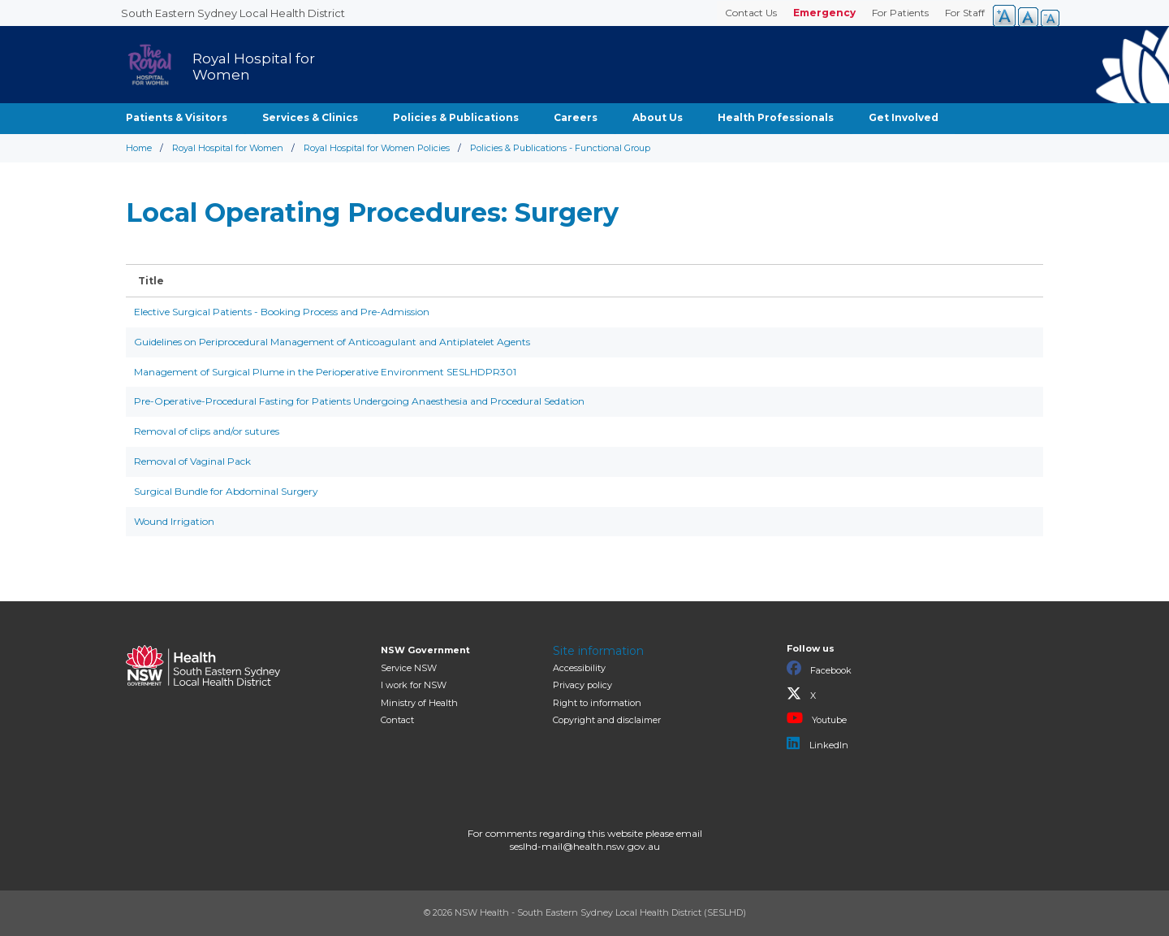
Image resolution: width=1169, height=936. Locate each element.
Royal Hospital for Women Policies (377, 148)
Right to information (597, 702)
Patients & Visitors (176, 117)
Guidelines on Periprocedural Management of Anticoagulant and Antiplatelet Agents (332, 342)
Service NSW (409, 668)
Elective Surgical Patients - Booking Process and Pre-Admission (281, 312)
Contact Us (751, 12)
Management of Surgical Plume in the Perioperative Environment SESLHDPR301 (325, 372)
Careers (575, 117)
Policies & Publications (456, 117)
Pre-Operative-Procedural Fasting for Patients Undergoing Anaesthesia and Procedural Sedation (359, 401)
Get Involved (903, 117)
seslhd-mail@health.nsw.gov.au (585, 846)
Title (151, 281)
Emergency (824, 12)
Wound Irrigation (174, 521)
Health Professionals (776, 117)
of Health (419, 702)
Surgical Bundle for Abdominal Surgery (226, 491)
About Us (657, 117)
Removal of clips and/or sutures (206, 431)
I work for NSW (413, 685)
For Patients (900, 12)
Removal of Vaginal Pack (192, 461)
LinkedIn (817, 743)
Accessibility (579, 668)
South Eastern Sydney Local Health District (233, 13)
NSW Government (425, 650)
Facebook (819, 668)
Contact (397, 720)
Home (139, 148)
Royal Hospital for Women (227, 148)
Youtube (817, 718)
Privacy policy (582, 685)
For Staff (965, 12)
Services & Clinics (310, 117)
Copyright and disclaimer (607, 720)
